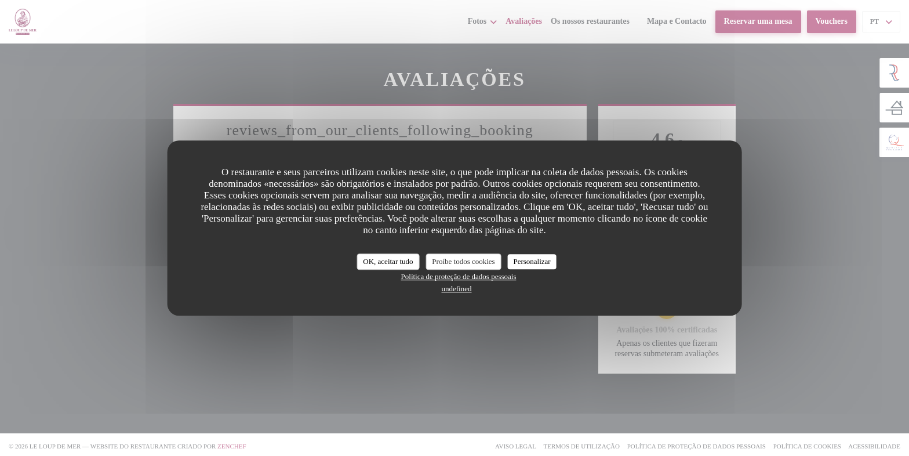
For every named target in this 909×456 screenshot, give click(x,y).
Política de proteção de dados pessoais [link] (459, 276)
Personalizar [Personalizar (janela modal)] (531, 261)
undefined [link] (457, 288)
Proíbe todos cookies (463, 261)
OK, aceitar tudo (388, 261)
